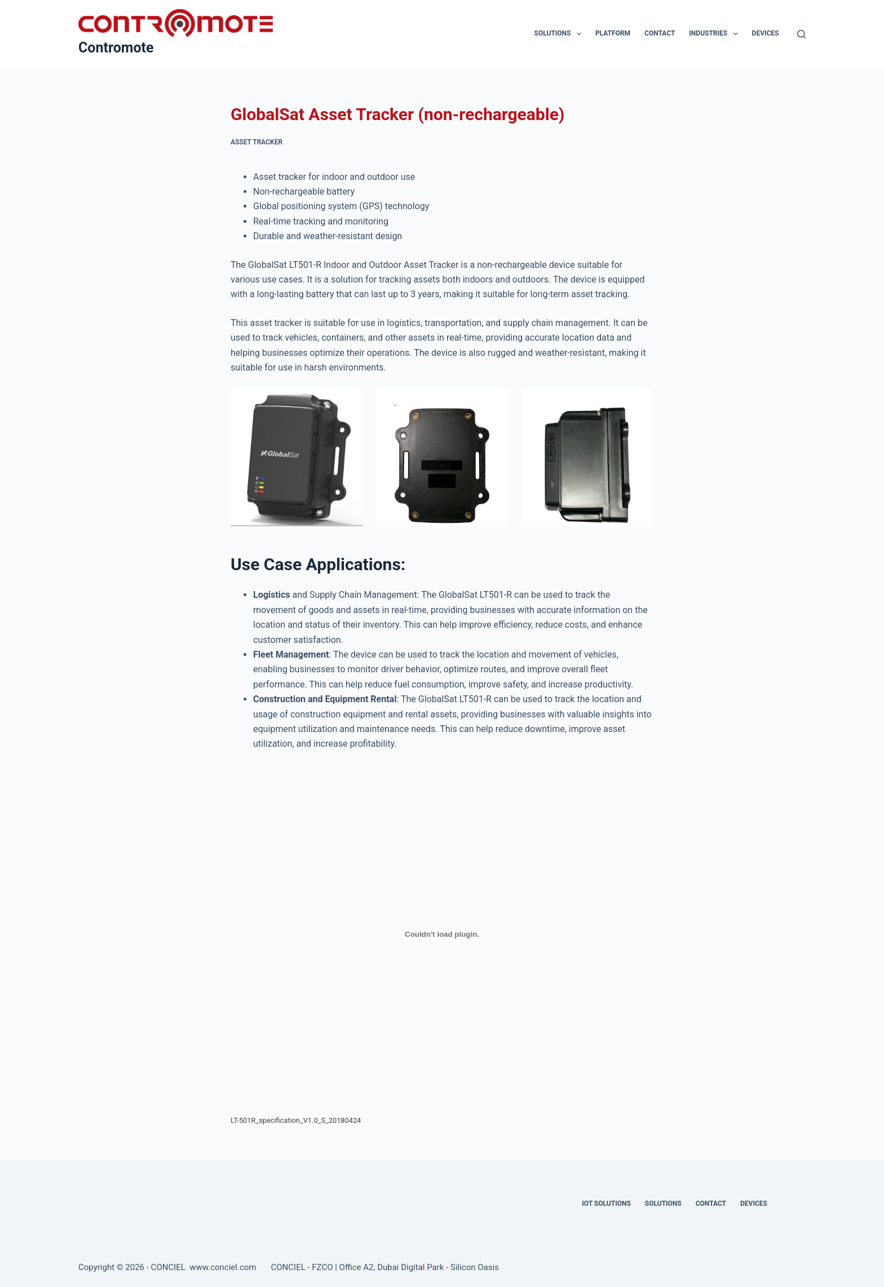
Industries (715, 34)
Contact (659, 33)
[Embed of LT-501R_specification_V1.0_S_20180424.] (442, 934)
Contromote (116, 47)
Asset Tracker (256, 142)
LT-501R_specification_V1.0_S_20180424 (296, 1120)
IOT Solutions (606, 1203)
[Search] (801, 34)
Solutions (560, 34)
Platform (612, 33)
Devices (765, 33)
